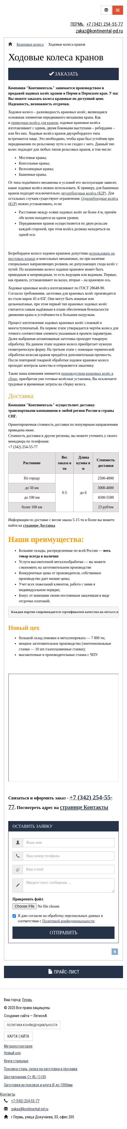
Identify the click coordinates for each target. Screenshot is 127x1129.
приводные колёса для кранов (34, 123)
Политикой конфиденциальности (68, 921)
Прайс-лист (63, 972)
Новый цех (12, 1053)
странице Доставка (39, 526)
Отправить (63, 932)
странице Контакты (84, 807)
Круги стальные (16, 1061)
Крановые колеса (30, 44)
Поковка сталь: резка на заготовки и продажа (40, 1069)
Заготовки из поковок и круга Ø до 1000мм (38, 1085)
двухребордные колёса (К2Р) (83, 193)
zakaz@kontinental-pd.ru (29, 1109)
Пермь (27, 1000)
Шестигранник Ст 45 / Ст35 (25, 1077)
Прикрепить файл (27, 899)
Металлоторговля (18, 1046)
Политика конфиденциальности (32, 1025)
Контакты (7, 1094)
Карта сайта (18, 1036)
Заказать (63, 74)
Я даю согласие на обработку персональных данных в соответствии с (57, 918)
